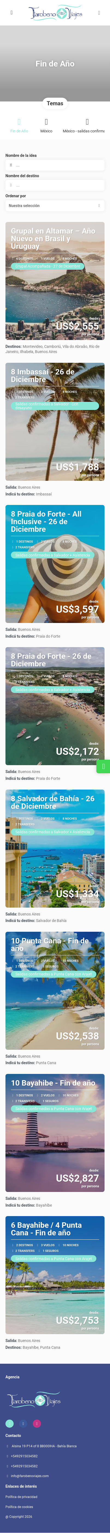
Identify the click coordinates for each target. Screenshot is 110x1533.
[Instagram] (37, 1424)
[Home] (9, 1424)
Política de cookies (19, 1507)
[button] (99, 12)
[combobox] (55, 185)
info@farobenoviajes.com (30, 1476)
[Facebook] (23, 1424)
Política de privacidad (21, 1497)
